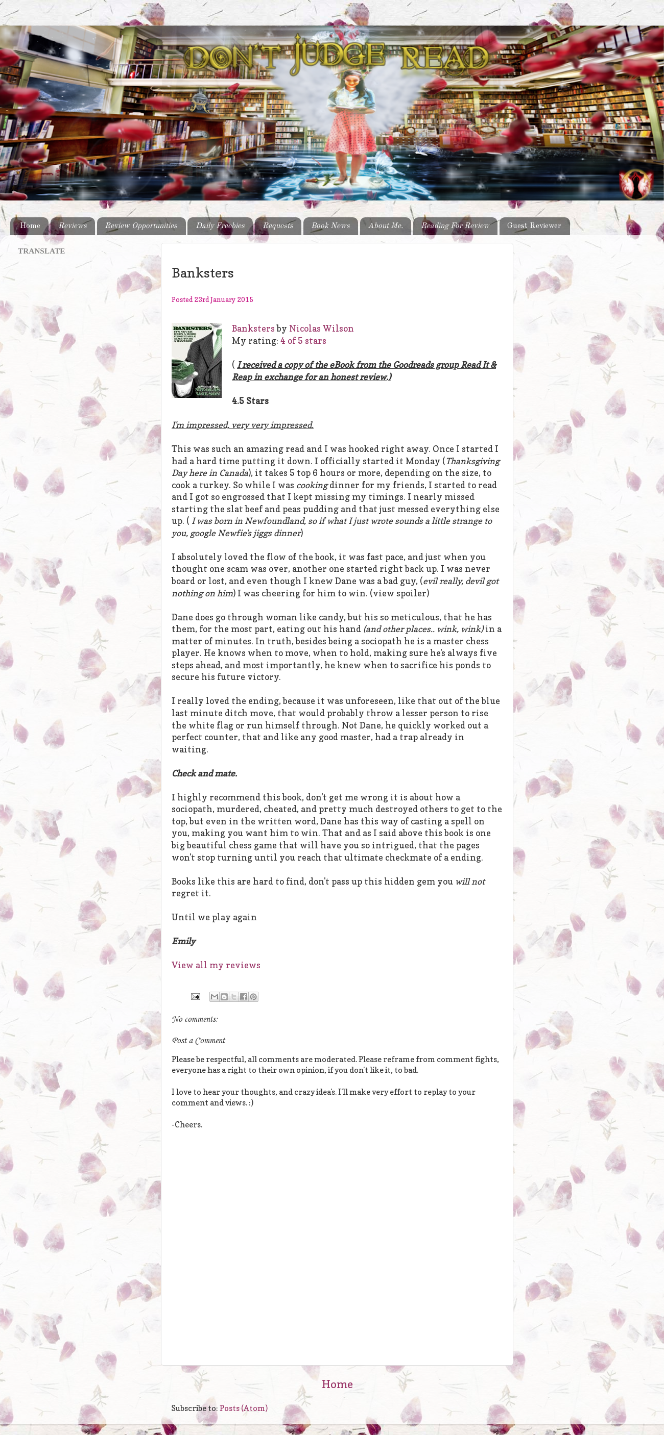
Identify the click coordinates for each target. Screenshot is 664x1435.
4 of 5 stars (303, 341)
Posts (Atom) (244, 1408)
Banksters (253, 328)
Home (30, 226)
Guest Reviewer (534, 226)
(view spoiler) (399, 593)
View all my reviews (216, 965)
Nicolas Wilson (321, 328)
